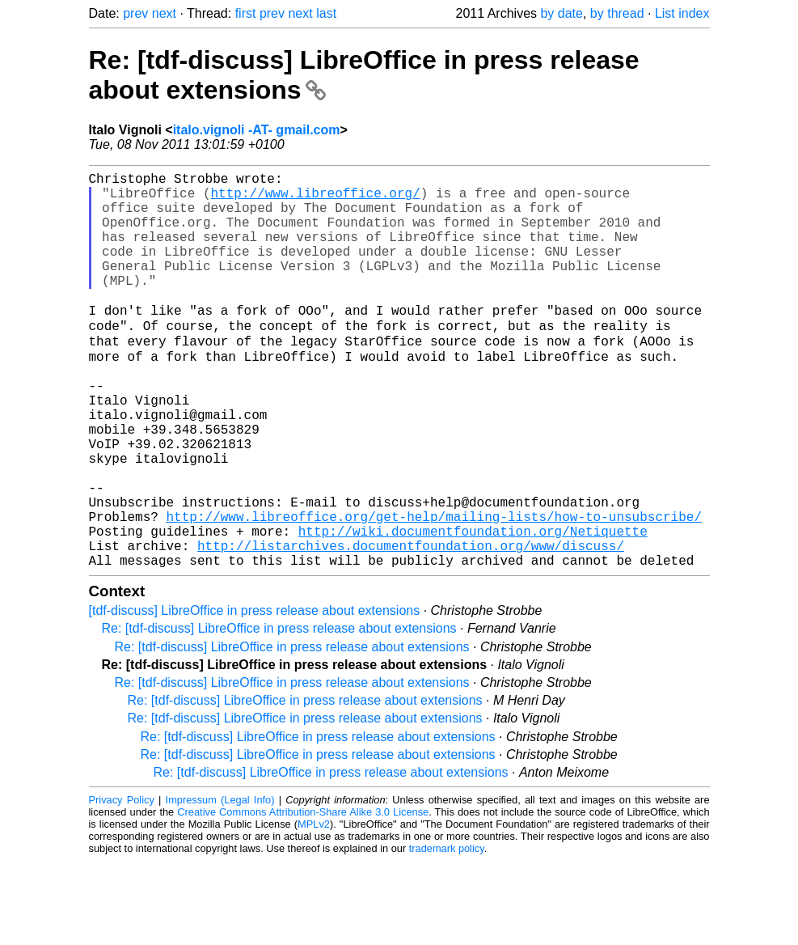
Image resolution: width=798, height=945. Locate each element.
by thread (617, 13)
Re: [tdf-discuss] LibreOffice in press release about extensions (279, 712)
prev (135, 13)
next (164, 13)
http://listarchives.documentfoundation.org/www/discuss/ (410, 626)
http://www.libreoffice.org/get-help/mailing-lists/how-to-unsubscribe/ (434, 591)
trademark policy (446, 932)
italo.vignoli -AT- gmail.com (256, 130)
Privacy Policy (121, 884)
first (245, 13)
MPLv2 (314, 908)
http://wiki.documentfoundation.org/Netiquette (473, 608)
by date (561, 13)
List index (682, 13)
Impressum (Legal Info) (220, 884)
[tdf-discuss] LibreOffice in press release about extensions (254, 694)
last (326, 13)
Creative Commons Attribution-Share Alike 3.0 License (303, 896)
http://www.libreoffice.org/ (315, 199)
